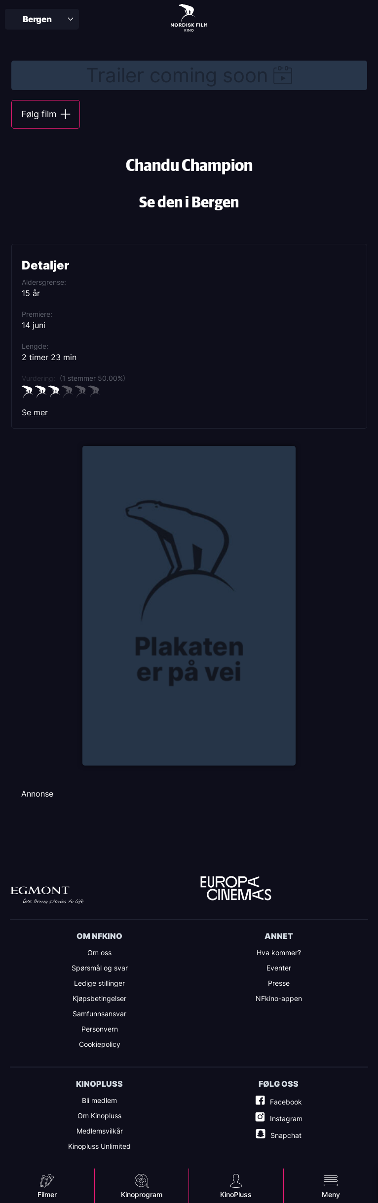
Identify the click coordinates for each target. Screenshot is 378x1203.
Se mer (35, 412)
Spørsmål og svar (100, 968)
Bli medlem (99, 1100)
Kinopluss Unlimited (99, 1146)
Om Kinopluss (99, 1115)
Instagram (286, 1118)
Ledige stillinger (99, 983)
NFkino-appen (279, 998)
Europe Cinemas (236, 888)
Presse (279, 983)
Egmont (47, 895)
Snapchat (286, 1135)
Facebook (286, 1102)
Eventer (278, 968)
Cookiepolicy (99, 1044)
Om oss (99, 952)
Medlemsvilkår (99, 1131)
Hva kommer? (279, 952)
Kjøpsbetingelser (99, 998)
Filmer (47, 1194)
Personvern (99, 1029)
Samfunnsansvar (99, 1013)
